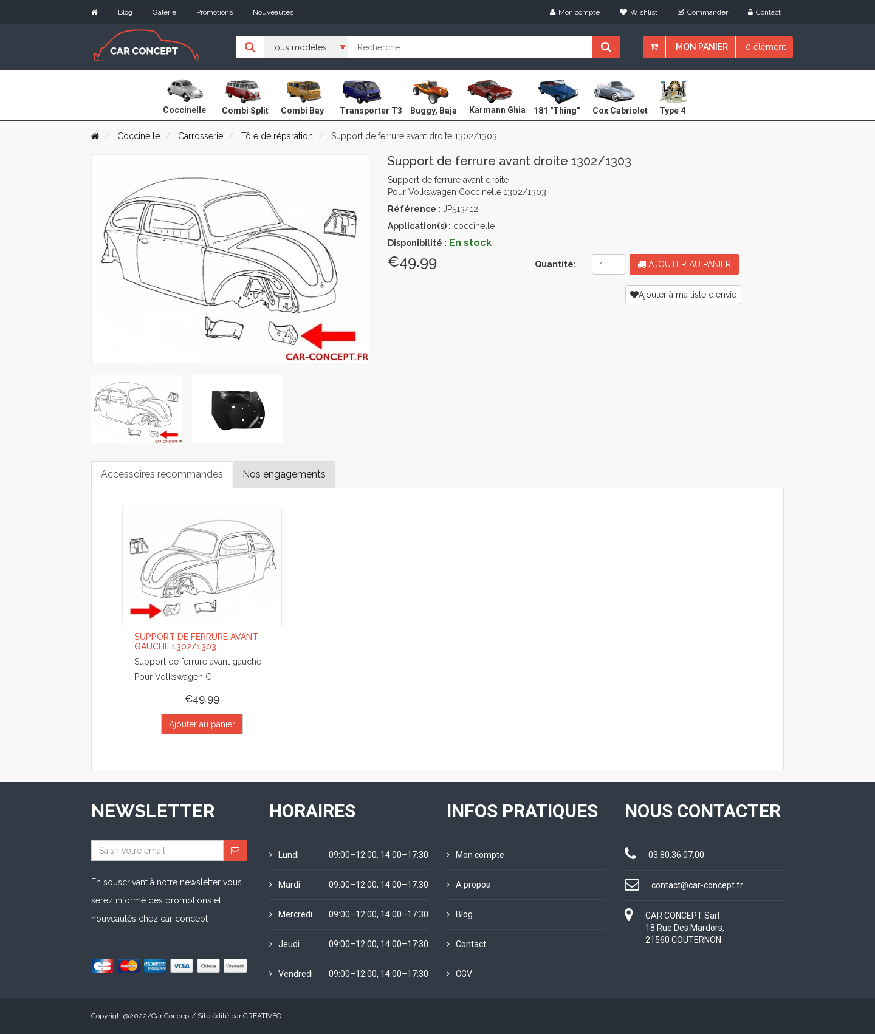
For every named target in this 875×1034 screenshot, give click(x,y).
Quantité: (555, 264)
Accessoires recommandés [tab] (162, 474)
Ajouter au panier (684, 264)
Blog (125, 12)
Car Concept (171, 1016)
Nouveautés (273, 12)
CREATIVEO (262, 1016)
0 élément (766, 47)
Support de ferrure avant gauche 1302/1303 (196, 641)
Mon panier (702, 47)
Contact (764, 12)
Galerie (164, 12)
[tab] (136, 409)
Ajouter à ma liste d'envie (683, 295)
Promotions (214, 12)
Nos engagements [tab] (284, 474)
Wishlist (638, 12)
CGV (459, 974)
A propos (468, 884)
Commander (703, 12)
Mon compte (575, 12)
